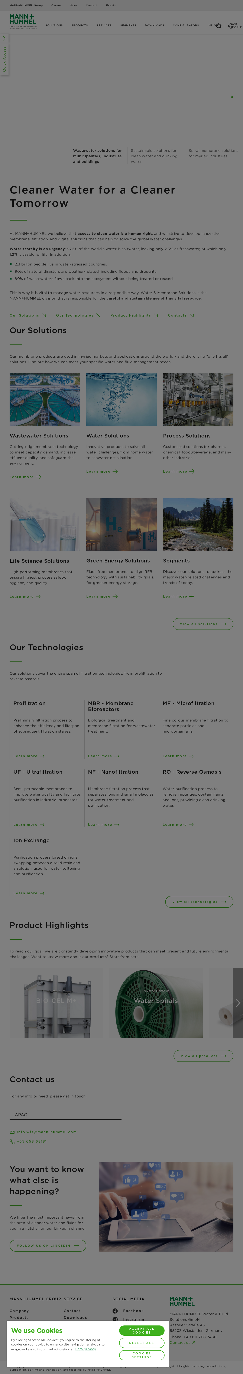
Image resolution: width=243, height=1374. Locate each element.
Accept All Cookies (142, 1330)
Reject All (141, 1343)
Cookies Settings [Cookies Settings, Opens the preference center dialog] (142, 1355)
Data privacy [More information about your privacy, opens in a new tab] (85, 1349)
